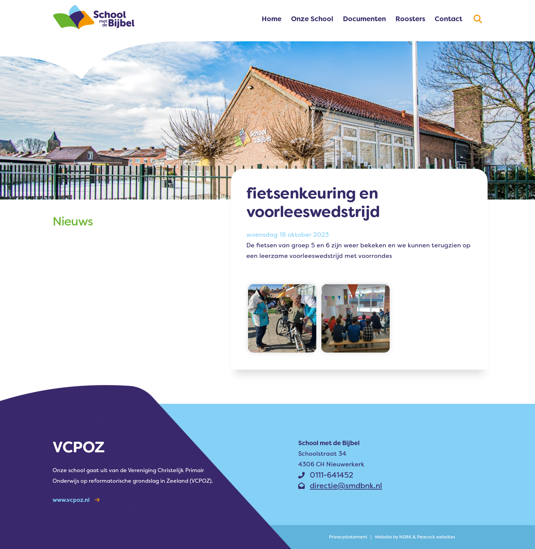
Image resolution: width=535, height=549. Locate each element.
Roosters (410, 18)
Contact (448, 18)
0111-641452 (325, 475)
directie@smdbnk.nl (340, 486)
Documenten (364, 18)
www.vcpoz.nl (76, 500)
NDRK (405, 537)
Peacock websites (436, 537)
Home (271, 18)
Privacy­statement (348, 537)
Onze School (312, 18)
